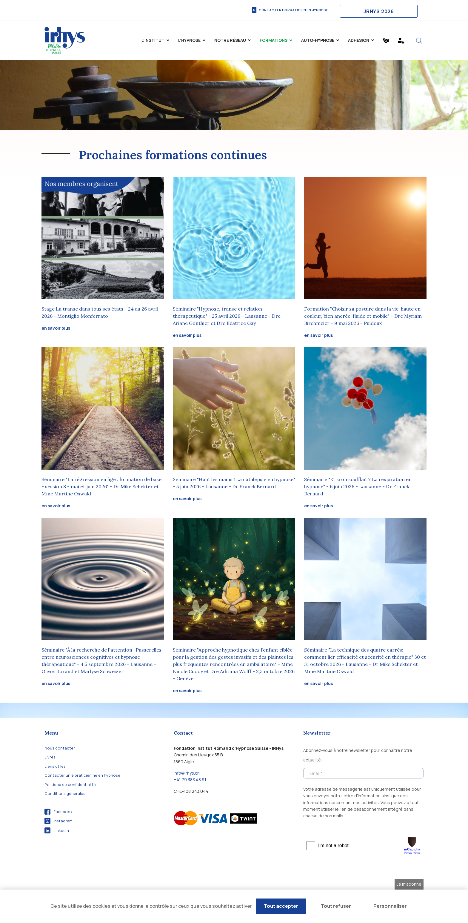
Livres (50, 757)
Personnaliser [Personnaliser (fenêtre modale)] (390, 906)
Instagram (58, 821)
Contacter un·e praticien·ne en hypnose (82, 775)
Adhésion (358, 40)
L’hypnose (189, 40)
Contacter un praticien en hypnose (289, 10)
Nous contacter (59, 748)
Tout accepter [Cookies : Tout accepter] (281, 906)
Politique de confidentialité (70, 784)
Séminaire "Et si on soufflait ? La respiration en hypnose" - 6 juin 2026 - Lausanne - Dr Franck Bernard (358, 486)
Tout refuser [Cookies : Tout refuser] (336, 906)
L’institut (152, 40)
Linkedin (56, 830)
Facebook (58, 812)
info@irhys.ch (187, 773)
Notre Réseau (230, 40)
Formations (273, 40)
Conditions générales (64, 793)
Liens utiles (55, 766)
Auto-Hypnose (317, 40)
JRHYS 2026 (379, 11)
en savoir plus (55, 328)
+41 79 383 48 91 (190, 779)
